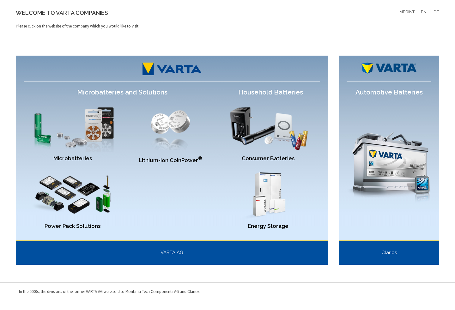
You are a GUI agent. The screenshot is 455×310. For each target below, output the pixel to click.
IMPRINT (406, 11)
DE (436, 11)
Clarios (389, 252)
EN (424, 11)
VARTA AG (172, 252)
